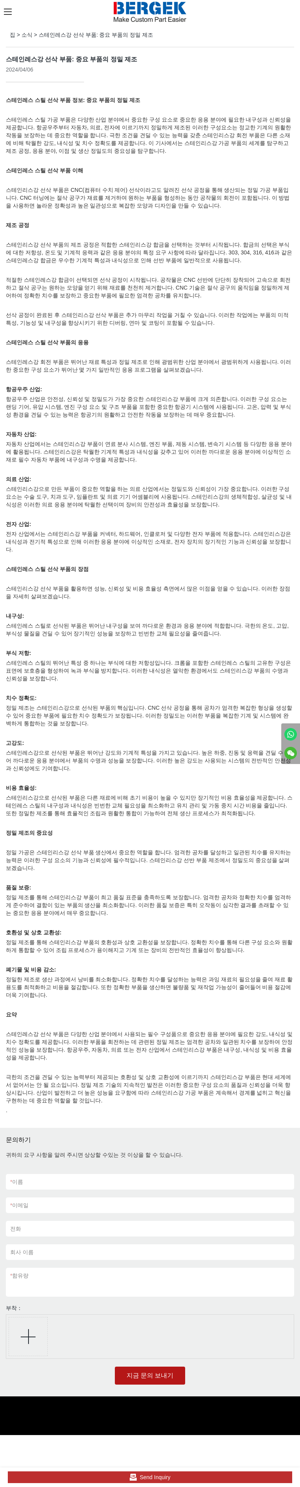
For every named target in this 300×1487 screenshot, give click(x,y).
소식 (26, 35)
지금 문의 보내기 (150, 1375)
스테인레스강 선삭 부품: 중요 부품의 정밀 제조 (96, 35)
